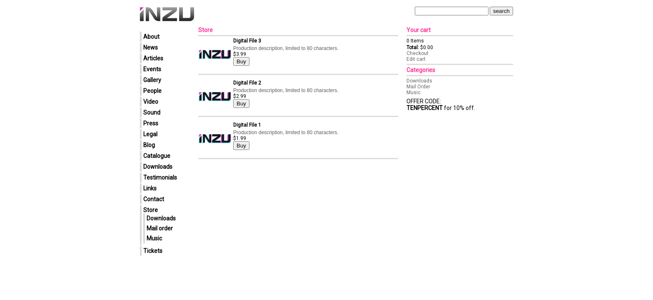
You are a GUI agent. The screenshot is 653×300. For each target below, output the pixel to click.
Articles (153, 58)
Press (150, 123)
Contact (153, 199)
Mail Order (418, 87)
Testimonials (160, 177)
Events (152, 69)
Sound (151, 112)
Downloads (157, 166)
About (151, 36)
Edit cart (416, 59)
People (152, 91)
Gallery (152, 80)
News (150, 47)
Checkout (417, 53)
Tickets (152, 251)
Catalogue (156, 155)
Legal (150, 134)
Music (154, 238)
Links (150, 188)
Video (150, 101)
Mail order (160, 228)
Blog (149, 145)
